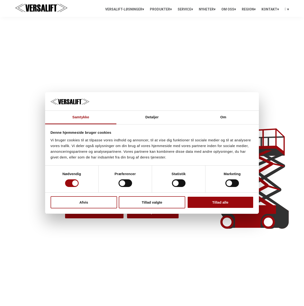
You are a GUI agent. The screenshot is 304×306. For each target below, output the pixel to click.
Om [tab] (223, 117)
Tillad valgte (152, 202)
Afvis (83, 202)
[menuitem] (124, 9)
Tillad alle (220, 202)
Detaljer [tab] (152, 117)
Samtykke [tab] (80, 117)
